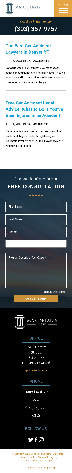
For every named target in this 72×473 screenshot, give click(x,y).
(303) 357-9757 (36, 28)
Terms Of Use (24, 467)
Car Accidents (38, 61)
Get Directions (35, 370)
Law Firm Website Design (41, 457)
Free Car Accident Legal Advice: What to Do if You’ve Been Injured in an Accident (34, 109)
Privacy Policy (39, 467)
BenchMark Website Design (37, 460)
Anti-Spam (53, 467)
